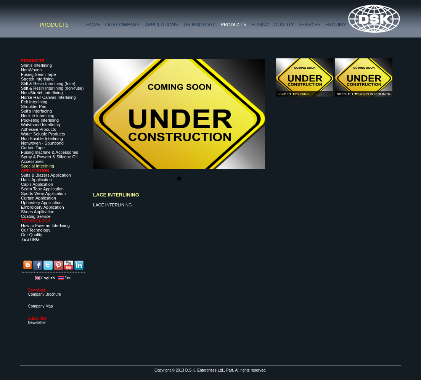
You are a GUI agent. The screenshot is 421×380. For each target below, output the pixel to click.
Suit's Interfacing (36, 111)
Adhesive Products (38, 129)
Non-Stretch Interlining (42, 92)
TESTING (30, 239)
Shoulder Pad (34, 106)
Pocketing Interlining (40, 120)
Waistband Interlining (40, 124)
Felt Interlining (34, 102)
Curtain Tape (33, 147)
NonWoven (31, 70)
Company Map (40, 306)
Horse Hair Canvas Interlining (48, 97)
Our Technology (35, 230)
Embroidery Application (42, 207)
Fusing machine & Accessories (49, 152)
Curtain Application (38, 198)
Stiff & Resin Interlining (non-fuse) (52, 88)
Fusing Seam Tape (38, 74)
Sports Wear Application (43, 193)
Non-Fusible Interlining (42, 138)
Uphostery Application (41, 202)
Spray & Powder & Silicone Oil (49, 157)
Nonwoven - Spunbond (42, 143)
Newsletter (37, 322)
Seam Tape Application (42, 189)
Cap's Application (37, 184)
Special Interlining (37, 166)
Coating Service (36, 216)
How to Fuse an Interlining (45, 225)
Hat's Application (36, 179)
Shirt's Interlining (36, 65)
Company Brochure (44, 294)
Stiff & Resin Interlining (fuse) (48, 83)
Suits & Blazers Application (46, 175)
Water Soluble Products (43, 134)
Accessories (32, 161)
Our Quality (31, 234)
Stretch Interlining (37, 79)
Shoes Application (37, 211)
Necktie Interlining (37, 115)
